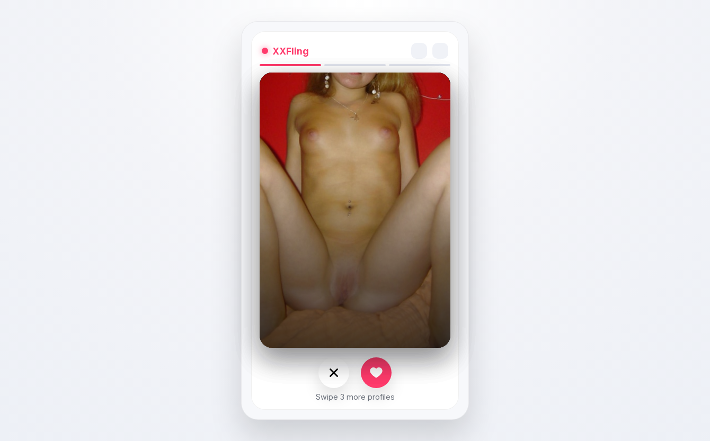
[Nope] (333, 372)
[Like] (376, 372)
